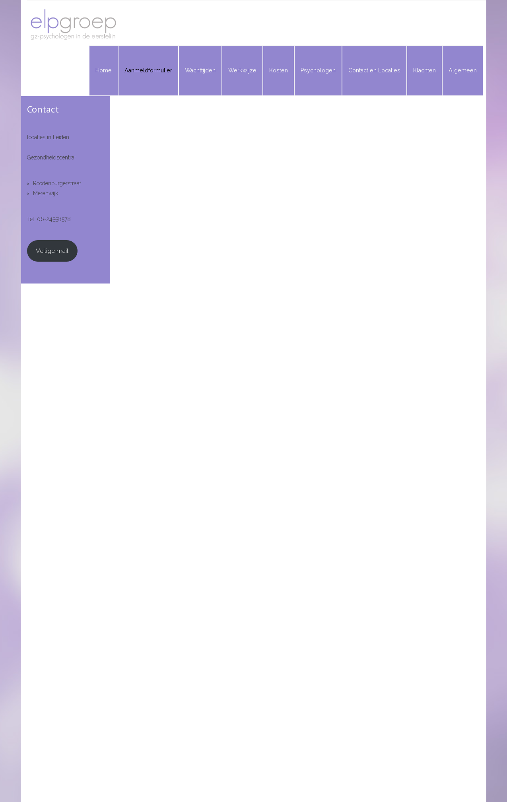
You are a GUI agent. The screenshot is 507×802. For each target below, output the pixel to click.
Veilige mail (52, 250)
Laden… (288, 453)
